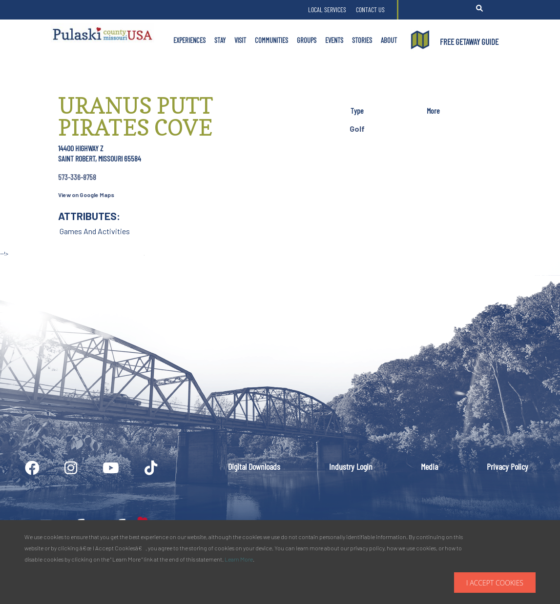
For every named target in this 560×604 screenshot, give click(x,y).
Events (334, 40)
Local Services (327, 9)
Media (429, 466)
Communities (271, 40)
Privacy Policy (507, 466)
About (389, 40)
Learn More (239, 559)
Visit (240, 40)
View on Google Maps (86, 194)
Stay (220, 40)
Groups (306, 40)
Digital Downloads (254, 466)
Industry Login (351, 466)
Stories (362, 40)
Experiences (189, 40)
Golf (357, 128)
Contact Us (370, 9)
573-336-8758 (77, 176)
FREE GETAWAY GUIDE (469, 41)
